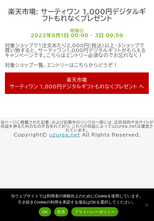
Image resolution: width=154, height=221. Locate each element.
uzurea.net (64, 134)
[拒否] (146, 205)
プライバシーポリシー (94, 212)
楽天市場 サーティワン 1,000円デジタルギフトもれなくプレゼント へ (77, 83)
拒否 (61, 212)
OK (45, 212)
